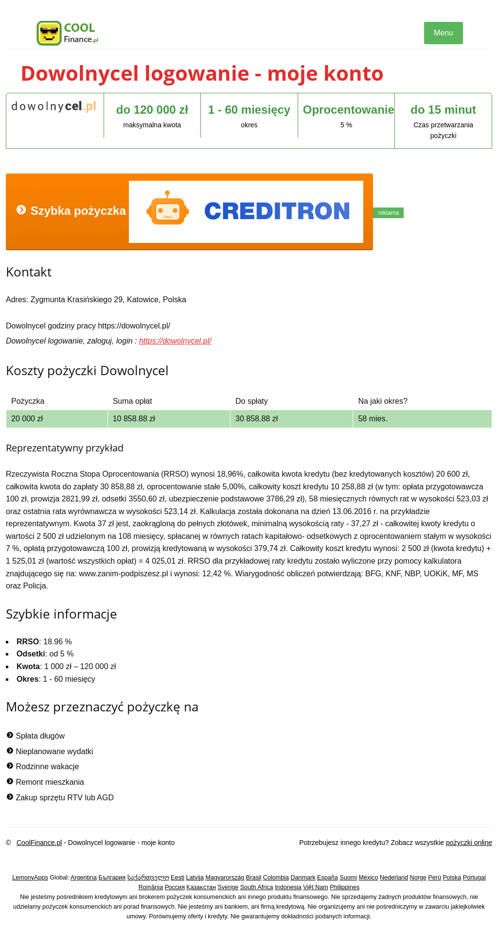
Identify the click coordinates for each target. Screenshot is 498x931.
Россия (175, 887)
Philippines (344, 887)
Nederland (394, 877)
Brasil (254, 877)
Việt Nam (315, 887)
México (368, 877)
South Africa (256, 887)
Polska (452, 877)
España (327, 877)
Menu (443, 33)
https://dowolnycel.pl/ (175, 341)
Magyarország (225, 877)
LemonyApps (30, 877)
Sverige (228, 887)
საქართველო (148, 877)
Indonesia (288, 887)
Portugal (474, 877)
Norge (418, 877)
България (111, 877)
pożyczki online (469, 842)
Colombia (276, 877)
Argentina (84, 877)
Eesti (177, 877)
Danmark (303, 877)
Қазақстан (201, 887)
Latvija (195, 877)
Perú (434, 877)
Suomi (348, 877)
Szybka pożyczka (189, 212)
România (151, 887)
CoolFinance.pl (39, 842)
